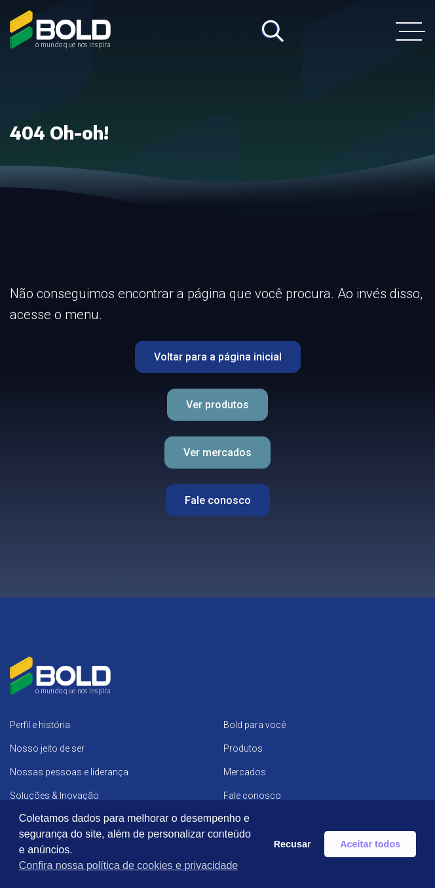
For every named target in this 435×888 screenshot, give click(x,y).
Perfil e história (40, 725)
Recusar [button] (292, 844)
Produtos (243, 748)
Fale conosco (218, 500)
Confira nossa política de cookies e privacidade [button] (128, 865)
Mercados (244, 772)
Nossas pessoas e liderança (69, 772)
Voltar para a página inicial (218, 357)
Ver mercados (217, 452)
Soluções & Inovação (54, 795)
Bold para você (254, 725)
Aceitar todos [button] (370, 844)
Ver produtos (217, 404)
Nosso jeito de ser (47, 748)
